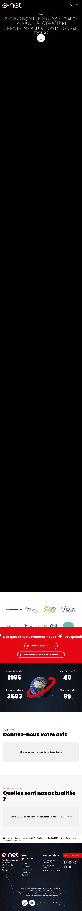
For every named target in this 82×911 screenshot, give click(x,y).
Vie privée (43, 890)
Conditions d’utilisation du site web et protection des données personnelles (41, 894)
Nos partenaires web (62, 892)
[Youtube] (70, 867)
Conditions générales (36, 892)
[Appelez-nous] (71, 5)
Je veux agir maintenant (51, 870)
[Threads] (65, 867)
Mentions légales (35, 890)
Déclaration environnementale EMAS (48, 903)
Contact (25, 875)
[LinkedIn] (70, 862)
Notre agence (27, 866)
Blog (41, 14)
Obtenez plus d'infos (41, 646)
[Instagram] (75, 862)
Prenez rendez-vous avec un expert (41, 654)
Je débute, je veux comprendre (49, 862)
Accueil (24, 863)
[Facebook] (65, 862)
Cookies (49, 890)
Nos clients (26, 872)
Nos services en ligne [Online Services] (49, 892)
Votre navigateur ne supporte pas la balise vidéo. (41, 687)
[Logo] (12, 5)
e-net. (25, 895)
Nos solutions (27, 869)
